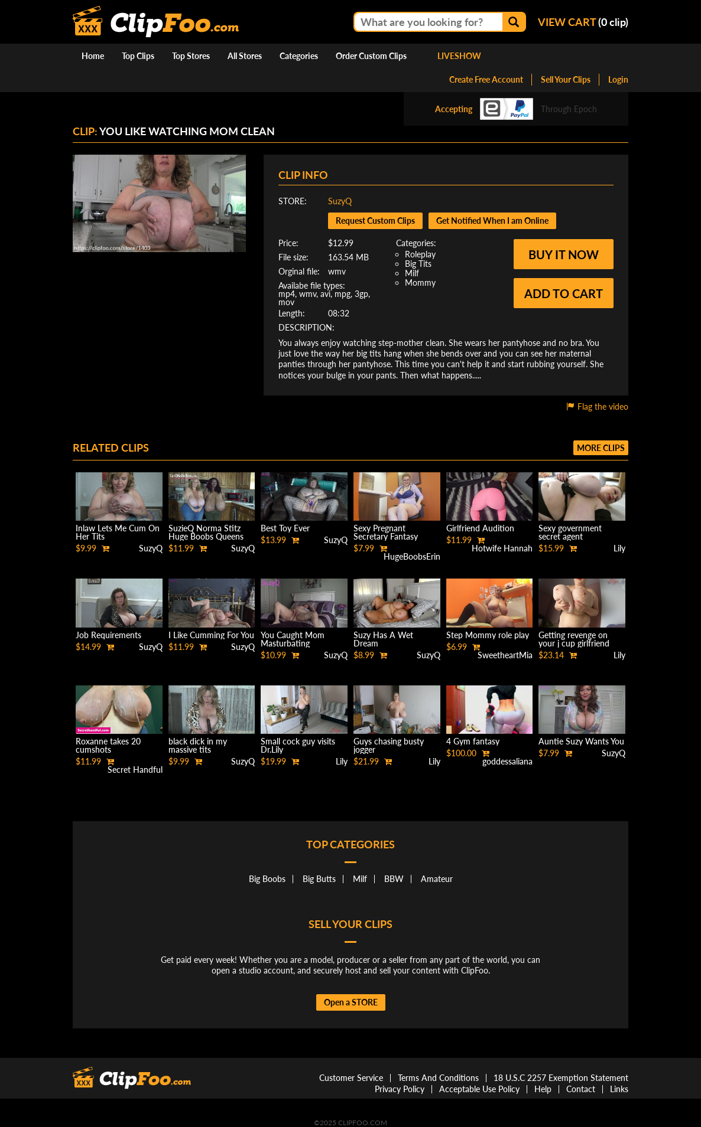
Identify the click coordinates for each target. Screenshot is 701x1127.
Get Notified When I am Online (492, 220)
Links (619, 1089)
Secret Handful (135, 770)
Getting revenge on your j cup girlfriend (573, 639)
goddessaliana (507, 761)
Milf (412, 273)
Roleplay (420, 254)
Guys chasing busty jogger (388, 745)
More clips (601, 448)
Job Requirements (108, 635)
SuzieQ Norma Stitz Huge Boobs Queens (206, 532)
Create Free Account (486, 79)
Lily (619, 548)
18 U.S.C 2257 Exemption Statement (561, 1078)
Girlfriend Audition (480, 528)
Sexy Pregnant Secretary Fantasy (385, 532)
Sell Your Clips (565, 79)
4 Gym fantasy (472, 741)
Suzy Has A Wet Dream (383, 639)
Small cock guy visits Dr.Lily (298, 745)
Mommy (420, 282)
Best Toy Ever (285, 528)
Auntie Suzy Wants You (581, 741)
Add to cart (563, 293)
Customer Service (351, 1078)
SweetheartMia (505, 655)
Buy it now (563, 254)
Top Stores (191, 56)
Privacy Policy (399, 1089)
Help (542, 1089)
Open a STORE (351, 1002)
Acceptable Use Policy (479, 1089)
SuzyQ (340, 201)
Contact (580, 1089)
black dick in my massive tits (197, 745)
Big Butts (319, 879)
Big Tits (418, 264)
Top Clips (138, 56)
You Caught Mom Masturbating (292, 639)
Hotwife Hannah (502, 548)
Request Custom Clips (375, 220)
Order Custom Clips (371, 56)
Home (93, 56)
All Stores (245, 56)
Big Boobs (267, 879)
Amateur (437, 879)
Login (618, 79)
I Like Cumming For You (211, 635)
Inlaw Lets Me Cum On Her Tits (118, 532)
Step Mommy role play (487, 635)
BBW (394, 879)
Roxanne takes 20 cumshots (108, 745)
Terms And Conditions (438, 1078)
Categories (299, 56)
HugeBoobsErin (412, 556)
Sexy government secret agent (570, 532)
